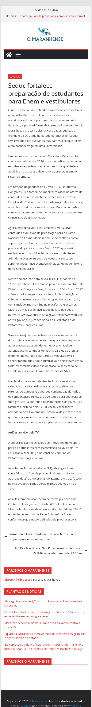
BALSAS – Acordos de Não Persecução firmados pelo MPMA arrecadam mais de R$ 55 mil (50, 550)
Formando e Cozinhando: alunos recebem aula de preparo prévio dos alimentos (40, 536)
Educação (15, 76)
